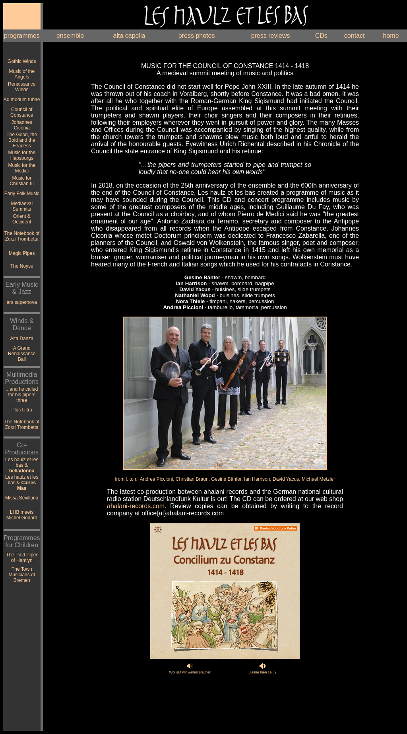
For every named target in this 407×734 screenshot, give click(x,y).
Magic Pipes (22, 253)
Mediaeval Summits (22, 206)
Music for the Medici (21, 168)
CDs (321, 35)
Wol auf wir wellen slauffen (190, 672)
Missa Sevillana (21, 498)
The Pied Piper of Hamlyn (21, 557)
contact (354, 35)
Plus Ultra (22, 410)
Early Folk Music (21, 193)
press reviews (270, 35)
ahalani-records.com (136, 506)
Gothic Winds (22, 61)
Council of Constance (21, 112)
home (391, 35)
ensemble (70, 35)
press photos (196, 35)
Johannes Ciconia (22, 125)
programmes (22, 35)
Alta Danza (21, 338)
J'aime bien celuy (262, 672)
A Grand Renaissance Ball (21, 353)
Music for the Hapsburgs (21, 155)
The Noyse (21, 266)
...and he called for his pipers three (22, 394)
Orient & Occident (21, 219)
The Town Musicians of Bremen (21, 574)
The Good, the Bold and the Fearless (21, 140)
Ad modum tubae (22, 99)
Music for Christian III (22, 180)
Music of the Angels (22, 74)
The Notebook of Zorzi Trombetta (21, 236)
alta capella (129, 35)
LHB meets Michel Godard (21, 515)
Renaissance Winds (21, 86)
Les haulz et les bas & (21, 465)
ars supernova (22, 302)
